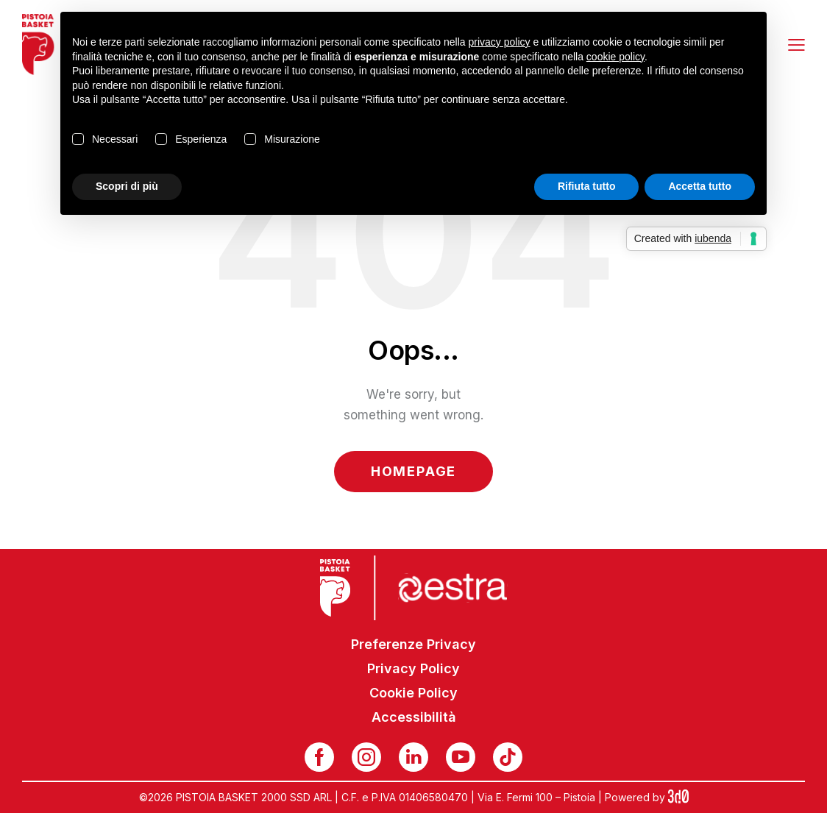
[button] (796, 44)
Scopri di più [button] (127, 186)
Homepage (413, 471)
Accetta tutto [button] (699, 186)
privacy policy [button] (499, 42)
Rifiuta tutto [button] (587, 186)
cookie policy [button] (615, 57)
